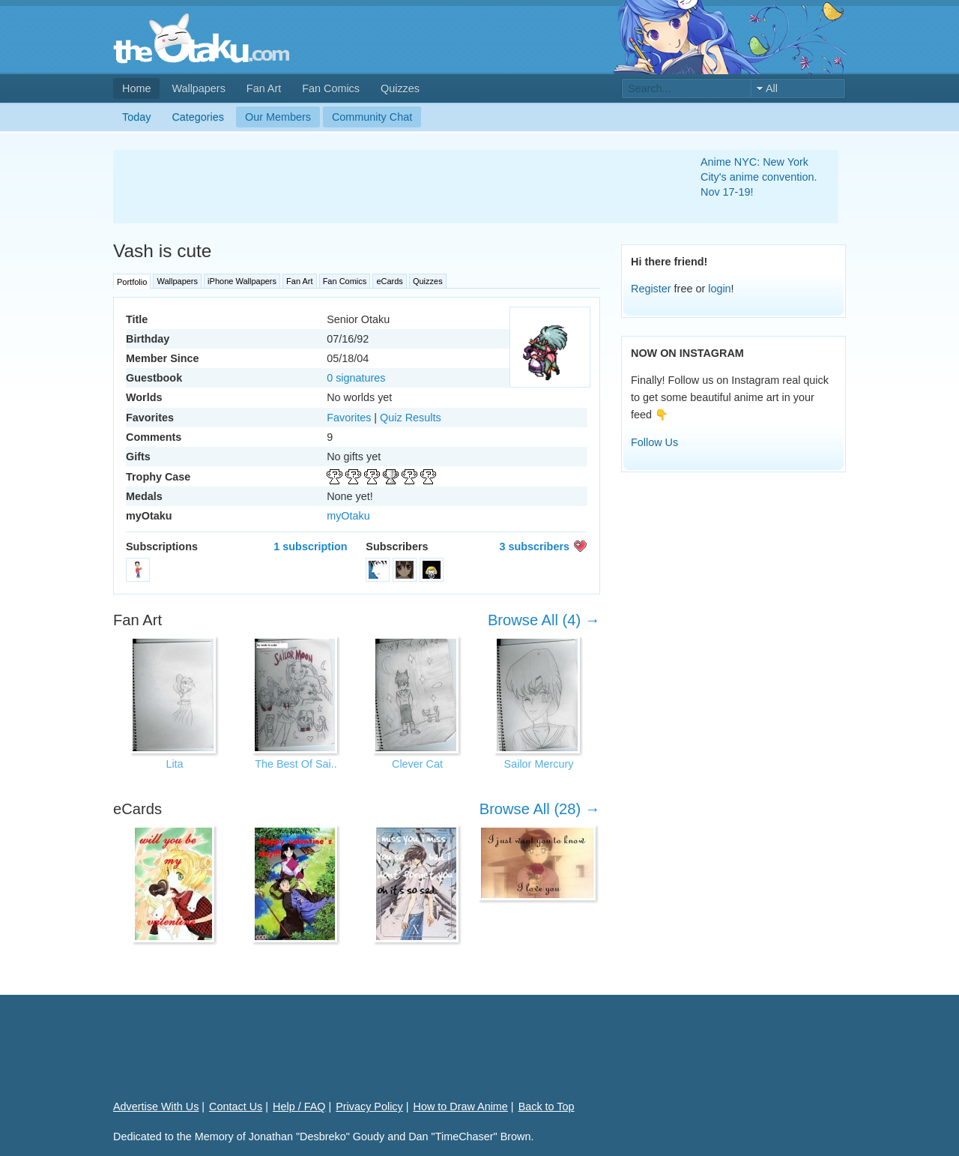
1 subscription (310, 547)
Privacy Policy (369, 1107)
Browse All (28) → (540, 808)
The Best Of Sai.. (296, 764)
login (719, 289)
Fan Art (263, 88)
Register (651, 289)
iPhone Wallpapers (242, 281)
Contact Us (235, 1107)
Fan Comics (331, 88)
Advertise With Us (156, 1107)
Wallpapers (198, 88)
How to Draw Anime (461, 1107)
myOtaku (348, 516)
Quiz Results (410, 418)
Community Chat (372, 117)
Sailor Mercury (539, 764)
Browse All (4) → (544, 619)
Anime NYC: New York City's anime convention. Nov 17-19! (759, 177)
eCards (389, 281)
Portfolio (132, 281)
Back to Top (546, 1107)
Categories (198, 117)
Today (136, 117)
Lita (174, 764)
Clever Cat (417, 764)
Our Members (278, 117)
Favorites (349, 418)
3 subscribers (534, 547)
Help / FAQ (299, 1107)
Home (136, 88)
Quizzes (400, 88)
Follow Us (654, 442)
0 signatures (356, 378)
